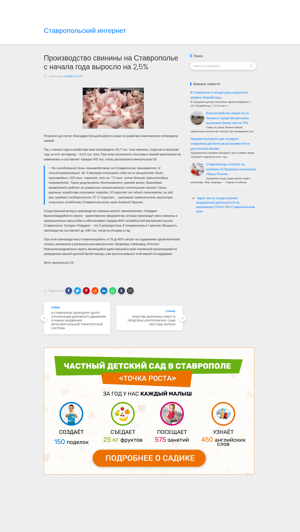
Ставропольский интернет (85, 31)
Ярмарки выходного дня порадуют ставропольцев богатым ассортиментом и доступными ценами (219, 144)
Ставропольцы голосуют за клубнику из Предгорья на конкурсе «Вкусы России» (231, 169)
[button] (68, 290)
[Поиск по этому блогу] (223, 66)
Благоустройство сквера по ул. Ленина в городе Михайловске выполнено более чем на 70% (227, 118)
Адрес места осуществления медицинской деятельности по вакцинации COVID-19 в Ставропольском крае (225, 205)
